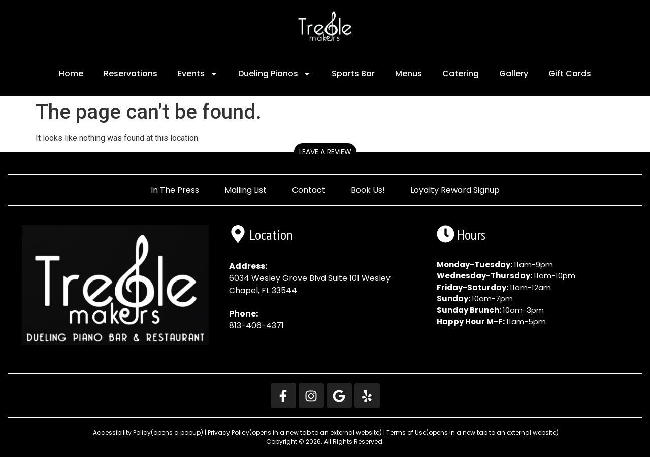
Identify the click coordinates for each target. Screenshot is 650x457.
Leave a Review (325, 152)
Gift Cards (569, 73)
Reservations (130, 73)
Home (71, 73)
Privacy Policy (295, 432)
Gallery (513, 73)
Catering (460, 73)
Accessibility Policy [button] (147, 432)
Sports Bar (353, 73)
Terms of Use (472, 432)
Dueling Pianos (274, 73)
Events (198, 73)
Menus (408, 73)
